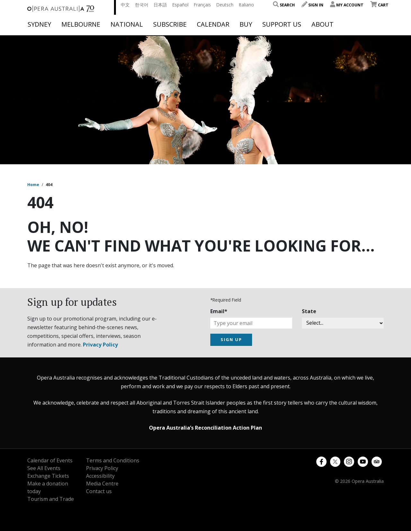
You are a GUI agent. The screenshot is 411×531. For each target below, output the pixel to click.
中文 (125, 5)
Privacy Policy (100, 344)
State (309, 311)
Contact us (99, 491)
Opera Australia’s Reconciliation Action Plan (205, 427)
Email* (218, 311)
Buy (246, 24)
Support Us (281, 24)
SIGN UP (231, 339)
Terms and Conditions (112, 460)
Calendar (213, 24)
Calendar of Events (50, 460)
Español (180, 5)
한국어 (141, 5)
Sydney (39, 24)
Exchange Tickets (48, 475)
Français (202, 5)
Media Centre (102, 483)
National (126, 24)
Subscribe (170, 24)
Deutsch (224, 5)
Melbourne (80, 24)
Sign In (312, 5)
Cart (379, 5)
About (322, 24)
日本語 (160, 5)
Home (33, 184)
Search (284, 5)
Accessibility (100, 475)
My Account (346, 5)
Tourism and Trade (50, 498)
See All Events (43, 468)
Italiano (246, 5)
